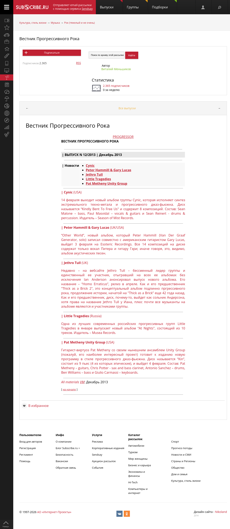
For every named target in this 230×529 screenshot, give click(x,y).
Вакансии (62, 461)
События (97, 467)
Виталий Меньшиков (116, 69)
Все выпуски (127, 108)
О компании (64, 441)
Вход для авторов (30, 441)
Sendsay (97, 454)
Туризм (133, 452)
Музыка (55, 22)
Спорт (175, 441)
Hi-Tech (133, 482)
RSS (78, 63)
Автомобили (136, 445)
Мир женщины (138, 459)
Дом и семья (179, 474)
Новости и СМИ (181, 454)
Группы (137, 4)
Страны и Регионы (183, 461)
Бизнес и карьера (139, 465)
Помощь (24, 461)
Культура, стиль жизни (32, 22)
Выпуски (111, 4)
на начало (69, 389)
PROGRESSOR (123, 137)
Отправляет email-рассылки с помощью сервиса (73, 7)
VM (82, 382)
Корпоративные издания (108, 448)
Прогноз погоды (181, 448)
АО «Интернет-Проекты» (54, 512)
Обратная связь (66, 467)
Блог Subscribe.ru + (68, 448)
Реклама (97, 441)
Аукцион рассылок (104, 461)
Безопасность (64, 454)
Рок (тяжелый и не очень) (79, 22)
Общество (177, 467)
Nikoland (221, 512)
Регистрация (27, 448)
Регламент (26, 454)
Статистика (103, 80)
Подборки (164, 4)
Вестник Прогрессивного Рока (49, 38)
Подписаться (51, 52)
